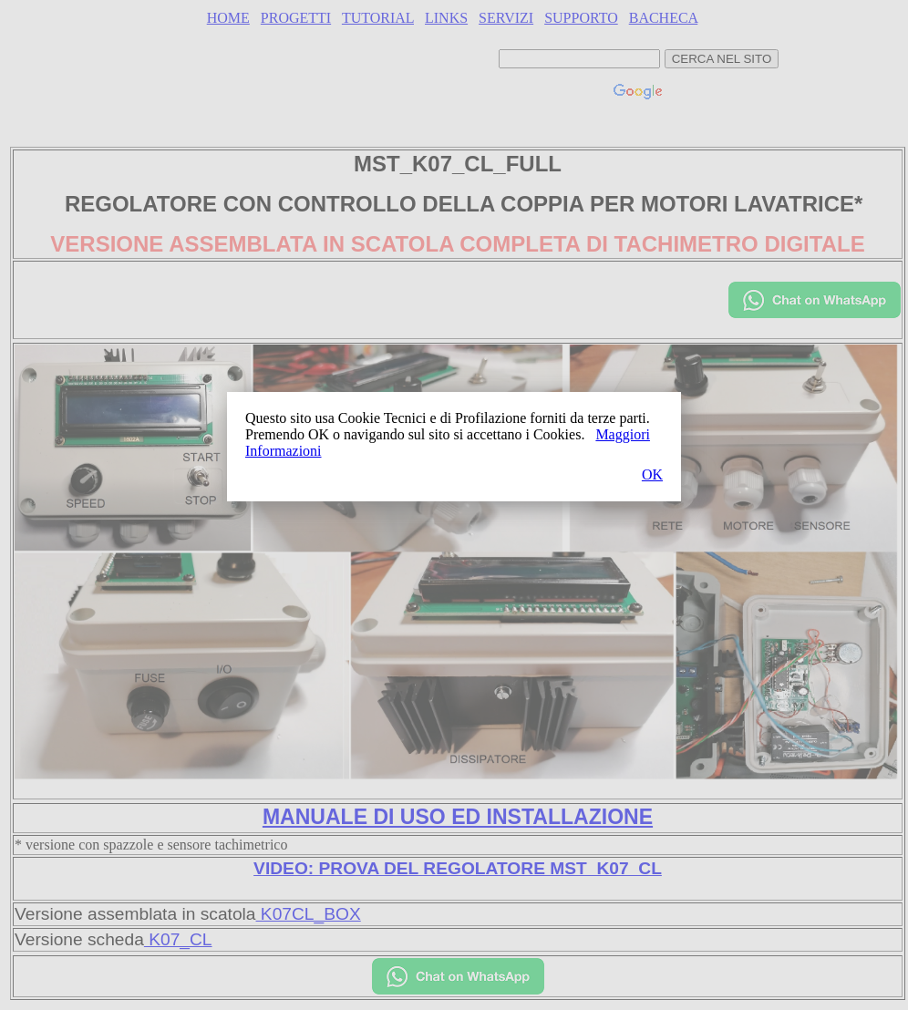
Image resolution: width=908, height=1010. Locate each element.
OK (652, 474)
